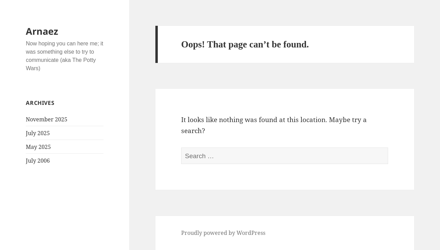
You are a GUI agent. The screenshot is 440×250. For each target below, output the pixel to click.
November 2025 (46, 119)
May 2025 (38, 147)
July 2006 (38, 160)
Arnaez (42, 31)
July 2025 (38, 133)
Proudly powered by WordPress (223, 233)
